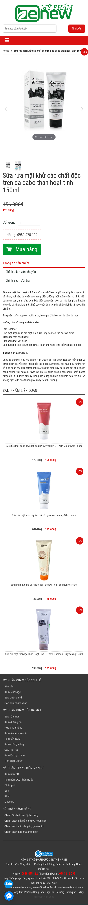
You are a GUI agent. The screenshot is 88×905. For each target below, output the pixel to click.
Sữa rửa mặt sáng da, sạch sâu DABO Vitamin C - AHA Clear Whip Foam (44, 446)
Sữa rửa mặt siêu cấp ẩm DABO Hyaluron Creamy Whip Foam (44, 515)
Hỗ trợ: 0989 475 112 (21, 235)
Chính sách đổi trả (18, 280)
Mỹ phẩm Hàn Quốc (44, 896)
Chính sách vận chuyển (21, 272)
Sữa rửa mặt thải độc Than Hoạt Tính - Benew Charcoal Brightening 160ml (44, 654)
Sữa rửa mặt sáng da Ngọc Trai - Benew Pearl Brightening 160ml (44, 584)
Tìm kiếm (77, 28)
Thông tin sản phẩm (16, 263)
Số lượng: (9, 222)
